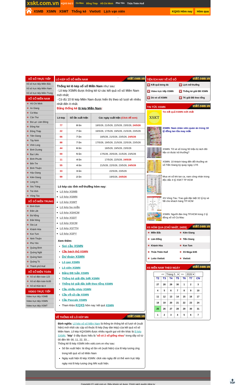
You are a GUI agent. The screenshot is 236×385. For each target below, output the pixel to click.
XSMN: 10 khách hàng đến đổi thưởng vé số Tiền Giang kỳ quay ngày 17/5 (185, 158)
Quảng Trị (35, 256)
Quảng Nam (36, 252)
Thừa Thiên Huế (159, 247)
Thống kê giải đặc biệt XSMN (81, 273)
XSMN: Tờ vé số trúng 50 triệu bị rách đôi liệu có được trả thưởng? (185, 146)
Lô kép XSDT (68, 212)
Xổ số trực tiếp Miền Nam (39, 83)
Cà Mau (34, 108)
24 (198, 297)
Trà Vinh (34, 186)
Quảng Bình (36, 243)
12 (164, 291)
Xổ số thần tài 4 (38, 281)
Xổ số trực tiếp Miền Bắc (38, 79)
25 (158, 304)
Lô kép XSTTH (69, 223)
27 (158, 279)
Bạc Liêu (34, 149)
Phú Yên (34, 238)
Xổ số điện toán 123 (40, 271)
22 (184, 297)
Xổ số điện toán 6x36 (40, 276)
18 (158, 297)
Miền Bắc (156, 227)
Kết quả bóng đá (160, 80)
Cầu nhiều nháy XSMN (76, 284)
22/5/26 (118, 120)
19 (164, 297)
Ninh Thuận (35, 233)
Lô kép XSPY (68, 228)
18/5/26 (99, 120)
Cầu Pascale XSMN (74, 294)
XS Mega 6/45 (190, 247)
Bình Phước (36, 154)
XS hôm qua (155, 222)
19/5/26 (118, 126)
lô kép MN (81, 312)
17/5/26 (109, 126)
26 (164, 304)
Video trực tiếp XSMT (37, 300)
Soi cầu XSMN (72, 241)
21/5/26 (109, 120)
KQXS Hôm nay (182, 11)
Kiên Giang (35, 172)
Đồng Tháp (35, 126)
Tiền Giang (35, 131)
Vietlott (186, 253)
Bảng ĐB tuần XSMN (75, 268)
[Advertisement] (118, 43)
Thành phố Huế (37, 261)
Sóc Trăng (35, 181)
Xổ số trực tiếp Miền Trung (39, 88)
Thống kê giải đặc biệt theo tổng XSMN (87, 278)
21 (177, 297)
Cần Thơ (34, 112)
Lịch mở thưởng (191, 80)
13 (171, 291)
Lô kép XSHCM (69, 207)
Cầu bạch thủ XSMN (75, 246)
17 (198, 291)
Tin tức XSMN (156, 101)
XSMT (63, 11)
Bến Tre (34, 158)
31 (198, 304)
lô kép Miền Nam (89, 103)
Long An (34, 177)
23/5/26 (127, 120)
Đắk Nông (35, 215)
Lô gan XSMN (71, 257)
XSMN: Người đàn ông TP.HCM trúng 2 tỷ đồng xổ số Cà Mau (185, 211)
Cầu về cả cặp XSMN (75, 289)
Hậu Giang (35, 168)
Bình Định (35, 201)
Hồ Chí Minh (36, 98)
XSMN (51, 11)
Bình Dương (36, 144)
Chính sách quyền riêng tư (142, 379)
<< (163, 269)
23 (191, 297)
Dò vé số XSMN (159, 92)
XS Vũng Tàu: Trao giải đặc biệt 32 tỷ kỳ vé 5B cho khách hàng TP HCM (186, 194)
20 (171, 297)
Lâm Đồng (156, 234)
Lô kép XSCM (68, 218)
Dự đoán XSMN (73, 252)
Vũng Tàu (35, 191)
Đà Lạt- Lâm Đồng (39, 117)
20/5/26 (113, 149)
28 (164, 279)
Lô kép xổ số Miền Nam (86, 318)
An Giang (34, 103)
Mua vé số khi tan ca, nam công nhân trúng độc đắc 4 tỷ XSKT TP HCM (186, 173)
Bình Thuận (35, 163)
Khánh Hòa (35, 224)
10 (198, 285)
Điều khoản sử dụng (118, 379)
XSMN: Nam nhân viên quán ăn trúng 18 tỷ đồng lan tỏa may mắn (186, 125)
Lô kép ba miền (70, 202)
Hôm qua (203, 11)
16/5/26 (99, 126)
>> (182, 269)
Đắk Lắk (34, 206)
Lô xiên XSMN (71, 262)
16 (191, 291)
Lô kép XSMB (68, 186)
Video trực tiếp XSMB (37, 291)
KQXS (80, 300)
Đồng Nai (34, 121)
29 (171, 279)
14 (177, 291)
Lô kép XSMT (68, 197)
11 (158, 291)
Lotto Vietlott (158, 253)
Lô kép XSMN (68, 191)
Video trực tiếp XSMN (37, 296)
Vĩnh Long (35, 140)
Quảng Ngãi (36, 247)
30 (177, 279)
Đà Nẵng (34, 210)
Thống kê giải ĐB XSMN (195, 86)
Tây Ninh (34, 135)
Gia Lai (33, 219)
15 (184, 291)
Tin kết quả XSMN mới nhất (178, 106)
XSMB (38, 11)
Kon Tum (34, 229)
